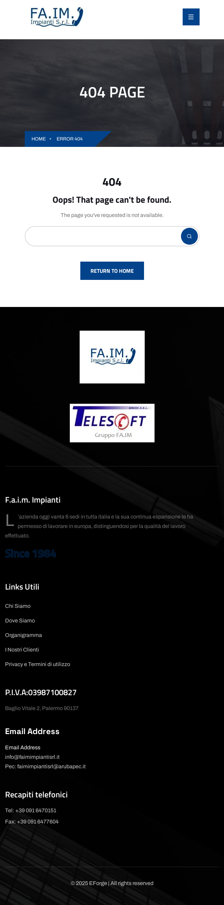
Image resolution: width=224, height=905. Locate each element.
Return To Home (112, 271)
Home (39, 138)
